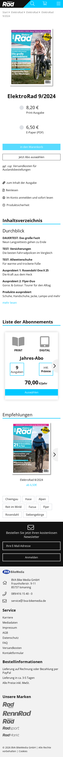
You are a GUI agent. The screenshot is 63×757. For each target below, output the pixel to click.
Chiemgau (11, 499)
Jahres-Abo (31, 358)
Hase (28, 499)
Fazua (32, 507)
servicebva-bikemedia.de (28, 601)
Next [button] (54, 366)
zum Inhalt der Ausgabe (20, 183)
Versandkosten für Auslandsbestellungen (20, 167)
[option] (31, 366)
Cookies (23, 751)
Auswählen (31, 392)
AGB (5, 633)
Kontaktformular (13, 653)
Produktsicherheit (16, 205)
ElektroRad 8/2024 (31, 480)
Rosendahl (12, 514)
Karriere (8, 617)
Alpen (42, 499)
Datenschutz (11, 638)
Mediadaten (10, 622)
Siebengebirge (35, 514)
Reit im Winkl (13, 507)
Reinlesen (10, 190)
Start (6, 12)
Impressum (10, 627)
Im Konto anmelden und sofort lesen (28, 197)
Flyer (46, 507)
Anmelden (31, 557)
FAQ (5, 643)
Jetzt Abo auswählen (31, 157)
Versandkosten (12, 648)
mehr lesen (10, 303)
